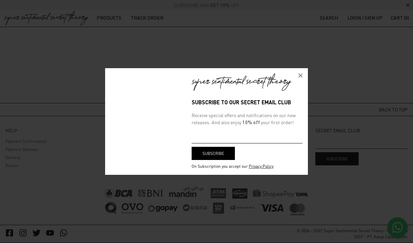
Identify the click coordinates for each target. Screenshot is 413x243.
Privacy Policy (261, 166)
